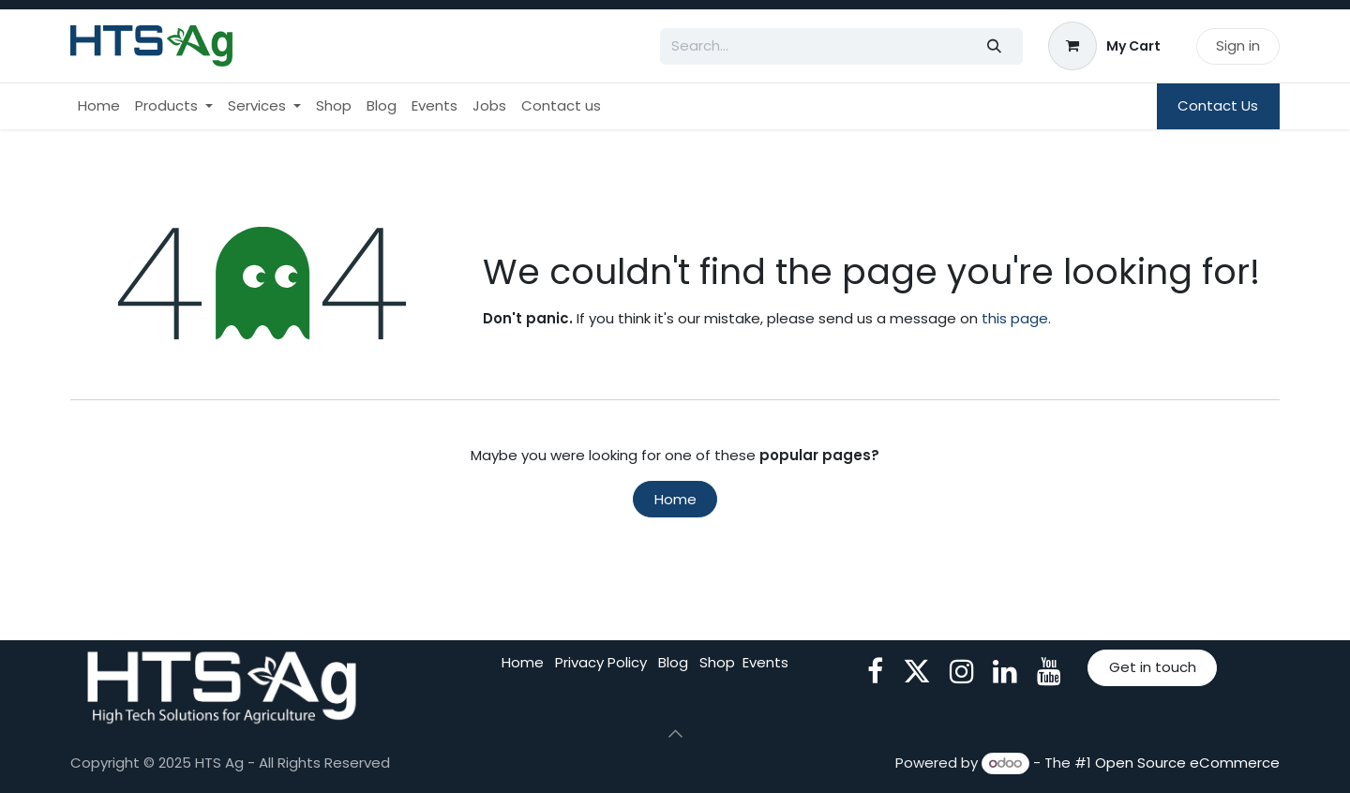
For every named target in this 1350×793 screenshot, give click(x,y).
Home (675, 499)
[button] (675, 733)
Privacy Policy (601, 662)
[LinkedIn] (1005, 671)
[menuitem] (99, 106)
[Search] (995, 46)
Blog (673, 662)
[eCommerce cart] (1105, 46)
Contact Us (1218, 105)
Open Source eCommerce (1187, 762)
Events (765, 662)
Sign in (1238, 45)
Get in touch (1152, 667)
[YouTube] (1049, 671)
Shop (717, 662)
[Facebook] (875, 671)
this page (1015, 318)
